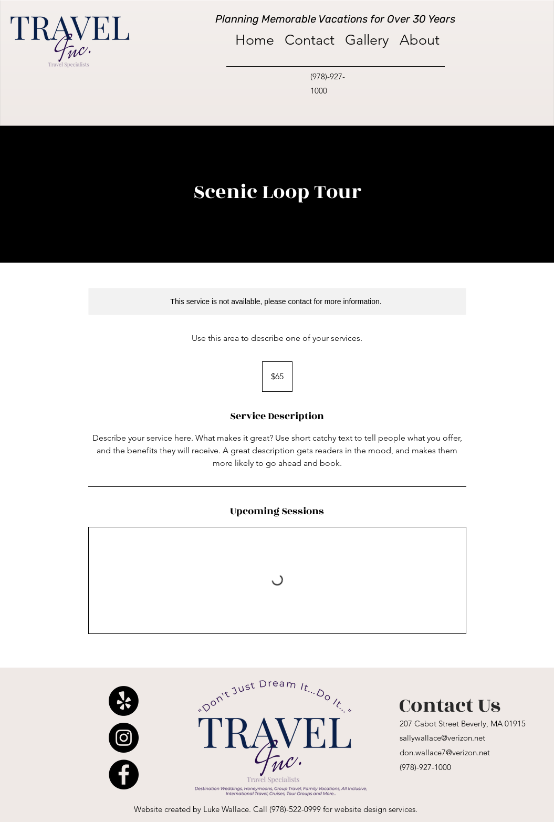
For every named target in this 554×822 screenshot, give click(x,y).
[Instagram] (124, 738)
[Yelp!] (124, 701)
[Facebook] (124, 774)
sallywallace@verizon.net (442, 738)
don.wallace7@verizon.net (445, 752)
